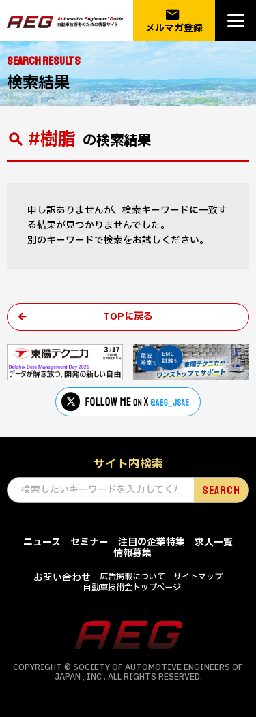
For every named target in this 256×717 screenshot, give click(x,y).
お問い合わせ (62, 577)
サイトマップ (198, 576)
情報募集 (132, 553)
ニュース (42, 542)
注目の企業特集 (151, 542)
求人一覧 (214, 542)
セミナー (89, 542)
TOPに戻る (128, 316)
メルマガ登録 (174, 21)
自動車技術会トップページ (132, 587)
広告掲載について (132, 576)
